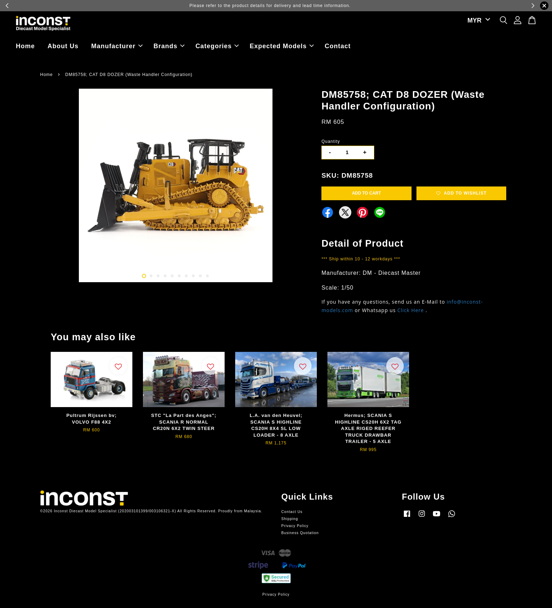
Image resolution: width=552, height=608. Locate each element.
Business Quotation (300, 533)
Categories (217, 46)
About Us (63, 46)
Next (301, 186)
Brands (168, 46)
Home (25, 46)
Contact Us (291, 512)
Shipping (289, 519)
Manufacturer (117, 46)
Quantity (330, 141)
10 (207, 276)
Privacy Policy (294, 526)
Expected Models (282, 46)
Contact (338, 46)
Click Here (410, 310)
